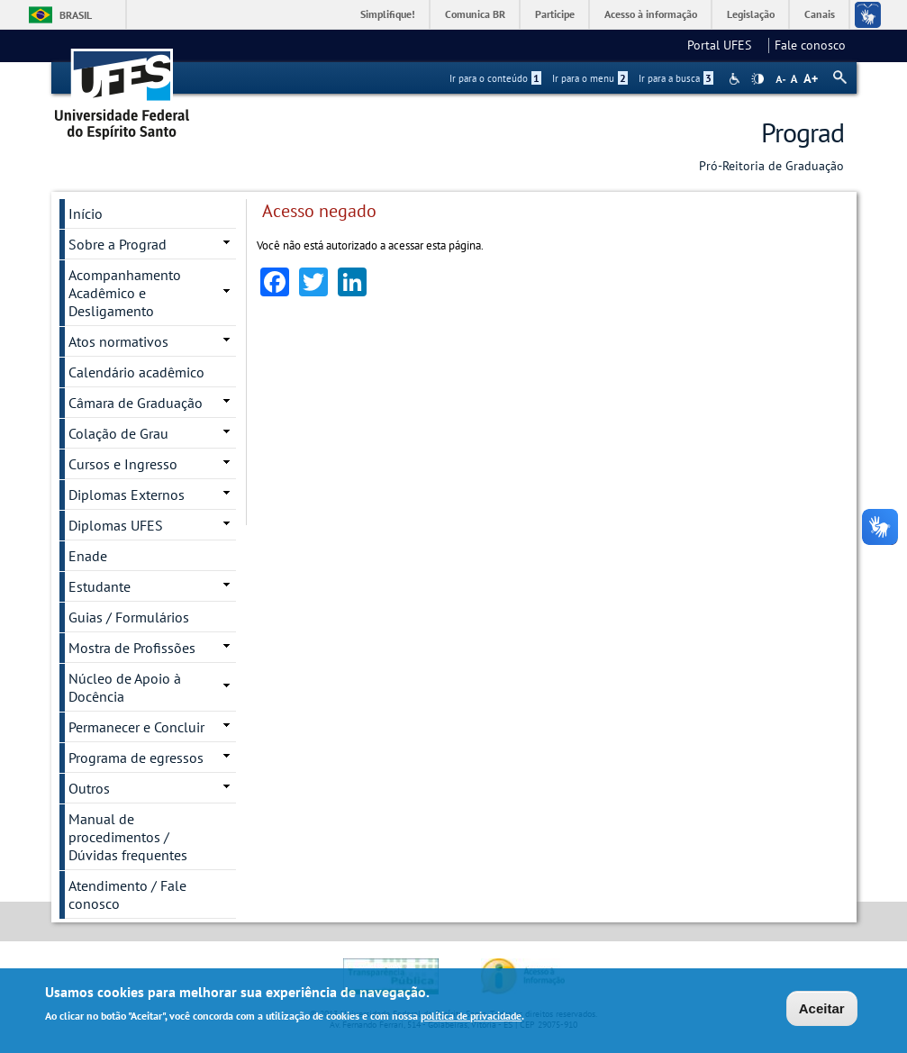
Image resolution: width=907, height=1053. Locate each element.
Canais (819, 14)
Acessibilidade (736, 79)
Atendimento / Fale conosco (127, 894)
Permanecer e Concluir (136, 727)
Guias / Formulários (128, 617)
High (757, 79)
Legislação (751, 14)
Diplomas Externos (126, 495)
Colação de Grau (118, 433)
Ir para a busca (676, 78)
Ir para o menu (590, 78)
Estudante (99, 586)
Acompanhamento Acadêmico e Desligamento (124, 293)
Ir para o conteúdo (495, 78)
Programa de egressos (136, 758)
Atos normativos (118, 341)
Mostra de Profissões (131, 648)
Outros (89, 788)
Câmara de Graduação (135, 403)
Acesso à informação (650, 14)
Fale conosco (810, 45)
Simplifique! (387, 14)
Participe (555, 14)
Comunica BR (475, 14)
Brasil (75, 15)
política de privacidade (471, 1016)
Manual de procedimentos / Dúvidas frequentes (127, 837)
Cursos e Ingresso (122, 464)
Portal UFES (724, 45)
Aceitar (822, 1009)
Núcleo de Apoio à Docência (124, 687)
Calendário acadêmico (136, 372)
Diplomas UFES (115, 525)
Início (85, 213)
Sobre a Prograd (117, 244)
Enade (87, 556)
